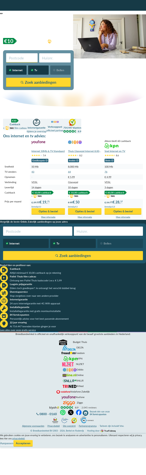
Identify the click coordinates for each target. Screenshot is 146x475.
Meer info (48, 217)
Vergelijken (6, 435)
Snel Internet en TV (115, 151)
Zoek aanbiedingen (14, 470)
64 (69, 171)
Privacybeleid (53, 426)
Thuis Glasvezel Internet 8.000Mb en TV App (84, 151)
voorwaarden (33, 426)
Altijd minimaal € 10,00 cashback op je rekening (35, 272)
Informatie (5, 442)
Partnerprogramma (88, 426)
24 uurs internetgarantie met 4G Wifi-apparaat (35, 303)
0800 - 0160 (48, 414)
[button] (1, 13)
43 (32, 171)
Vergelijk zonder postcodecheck (56, 93)
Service (4, 439)
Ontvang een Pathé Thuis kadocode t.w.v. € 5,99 (36, 280)
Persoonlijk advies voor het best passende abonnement (39, 318)
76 (106, 171)
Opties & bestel (48, 211)
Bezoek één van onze (100, 413)
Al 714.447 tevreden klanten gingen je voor (33, 326)
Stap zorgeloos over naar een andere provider (34, 295)
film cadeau (64, 41)
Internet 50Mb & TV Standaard (48, 151)
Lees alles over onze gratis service (18, 330)
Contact (4, 446)
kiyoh (54, 407)
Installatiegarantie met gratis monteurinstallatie (35, 311)
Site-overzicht (69, 426)
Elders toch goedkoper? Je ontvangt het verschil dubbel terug (43, 288)
